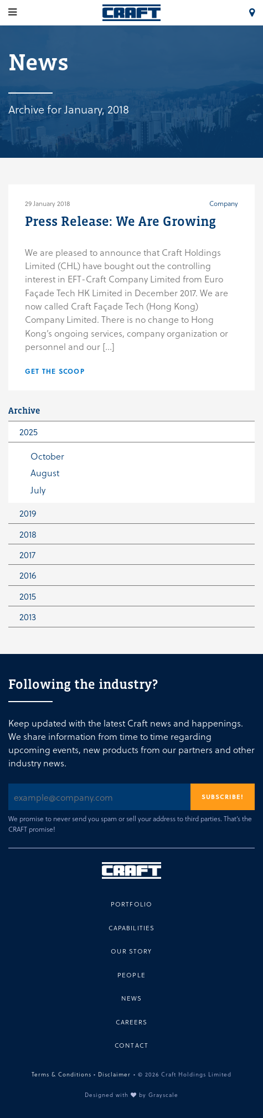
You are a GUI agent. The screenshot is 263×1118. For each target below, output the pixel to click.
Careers (132, 1022)
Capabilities (132, 927)
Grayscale (163, 1094)
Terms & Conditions (61, 1074)
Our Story (131, 951)
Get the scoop (55, 371)
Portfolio (131, 904)
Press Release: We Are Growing (120, 221)
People (131, 975)
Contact (131, 1045)
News (131, 998)
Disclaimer (114, 1074)
